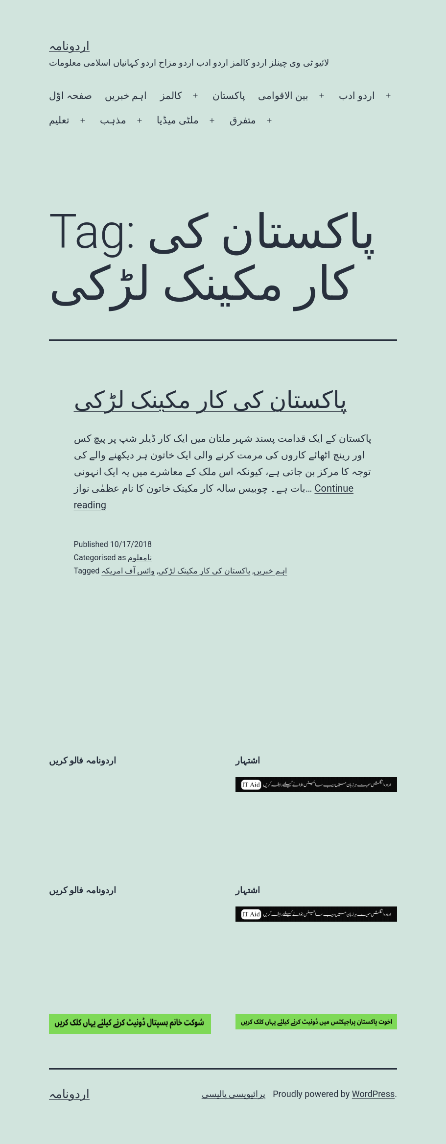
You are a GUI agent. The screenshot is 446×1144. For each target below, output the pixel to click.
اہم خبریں (126, 95)
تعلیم (59, 120)
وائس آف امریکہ (128, 570)
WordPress (373, 1094)
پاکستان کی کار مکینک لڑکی (210, 400)
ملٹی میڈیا (178, 120)
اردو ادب (357, 95)
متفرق (243, 120)
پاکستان (228, 95)
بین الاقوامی (283, 95)
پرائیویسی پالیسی (233, 1094)
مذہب (113, 120)
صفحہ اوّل (70, 95)
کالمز (171, 95)
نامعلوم (140, 557)
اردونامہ (69, 46)
